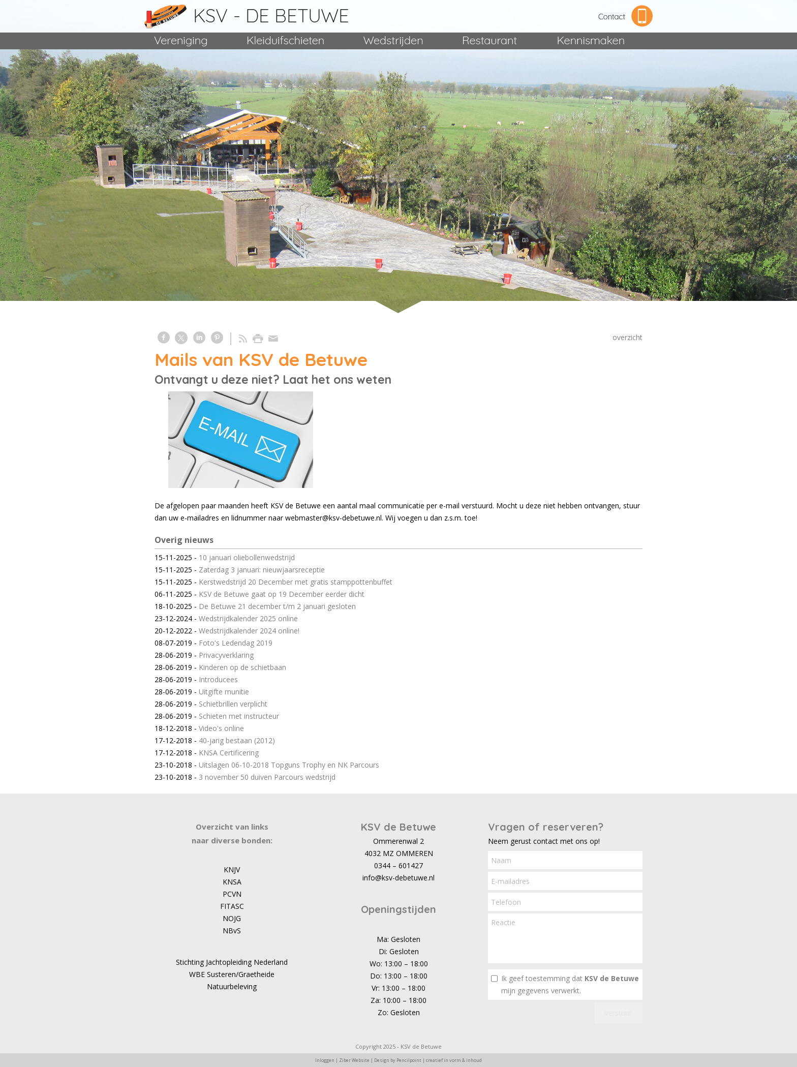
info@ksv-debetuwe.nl (398, 877)
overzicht (627, 337)
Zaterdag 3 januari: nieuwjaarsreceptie (262, 569)
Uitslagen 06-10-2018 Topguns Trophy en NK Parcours (289, 765)
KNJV (232, 869)
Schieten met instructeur (239, 716)
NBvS (232, 930)
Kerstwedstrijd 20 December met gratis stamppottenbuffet (295, 582)
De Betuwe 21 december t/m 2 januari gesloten (277, 606)
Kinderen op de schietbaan (242, 667)
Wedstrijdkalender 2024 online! (249, 630)
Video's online (221, 728)
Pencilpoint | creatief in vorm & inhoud (439, 1060)
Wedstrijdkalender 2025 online (248, 618)
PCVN (232, 894)
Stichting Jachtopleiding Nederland (232, 962)
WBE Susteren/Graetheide (231, 974)
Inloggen (324, 1060)
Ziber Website (354, 1060)
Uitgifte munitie (224, 691)
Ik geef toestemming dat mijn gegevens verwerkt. (570, 984)
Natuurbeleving (232, 986)
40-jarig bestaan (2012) (237, 740)
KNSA (232, 882)
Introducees (218, 679)
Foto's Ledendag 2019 (235, 643)
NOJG (232, 918)
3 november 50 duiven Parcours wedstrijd (267, 777)
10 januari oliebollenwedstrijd (247, 557)
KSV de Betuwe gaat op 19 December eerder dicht (281, 594)
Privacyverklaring (226, 655)
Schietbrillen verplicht (233, 704)
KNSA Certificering (229, 752)
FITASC (232, 906)
